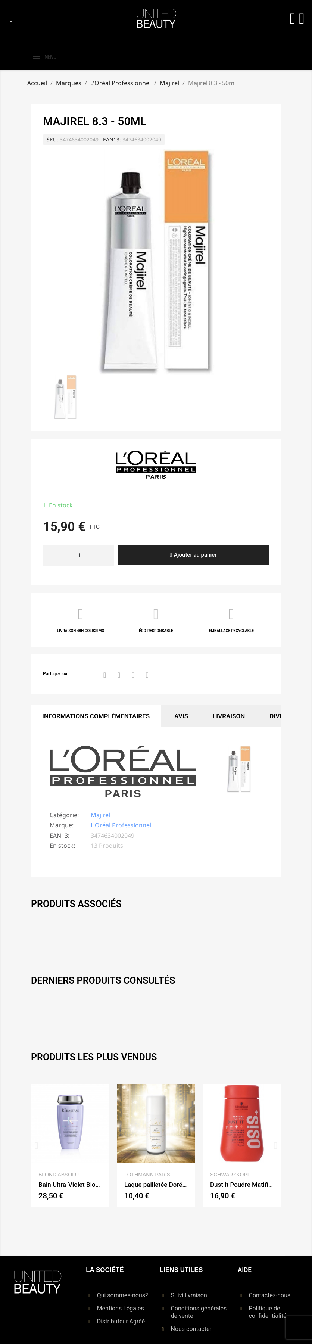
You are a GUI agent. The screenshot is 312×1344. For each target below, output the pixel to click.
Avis (181, 716)
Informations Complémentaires (96, 716)
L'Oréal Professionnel (121, 825)
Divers (280, 716)
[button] (11, 18)
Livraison (229, 716)
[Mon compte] (292, 18)
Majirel (100, 815)
